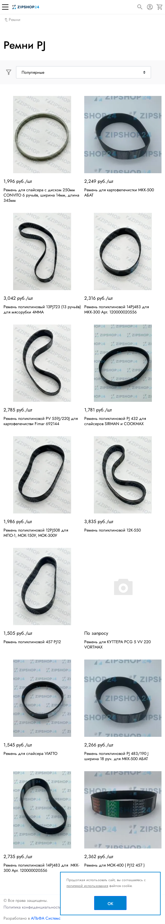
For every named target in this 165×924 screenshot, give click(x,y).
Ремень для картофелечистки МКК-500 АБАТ (119, 192)
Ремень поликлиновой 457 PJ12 (32, 642)
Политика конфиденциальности (32, 907)
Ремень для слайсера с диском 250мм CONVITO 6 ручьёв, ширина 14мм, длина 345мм (41, 195)
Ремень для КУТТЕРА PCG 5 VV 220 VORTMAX (117, 644)
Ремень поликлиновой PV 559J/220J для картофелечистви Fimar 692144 (40, 421)
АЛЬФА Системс (45, 918)
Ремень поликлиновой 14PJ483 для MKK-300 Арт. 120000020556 (41, 867)
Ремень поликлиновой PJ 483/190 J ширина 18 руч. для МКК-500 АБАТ (116, 756)
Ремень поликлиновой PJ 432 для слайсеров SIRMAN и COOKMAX (115, 421)
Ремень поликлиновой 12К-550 (112, 530)
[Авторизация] (149, 6)
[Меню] (5, 7)
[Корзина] (159, 6)
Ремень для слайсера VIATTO (30, 753)
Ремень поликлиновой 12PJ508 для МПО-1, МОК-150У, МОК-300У (35, 532)
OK (110, 904)
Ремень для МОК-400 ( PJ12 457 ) (114, 865)
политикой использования (87, 885)
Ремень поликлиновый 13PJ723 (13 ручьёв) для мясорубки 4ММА (42, 309)
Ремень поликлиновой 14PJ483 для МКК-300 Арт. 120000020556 (117, 309)
